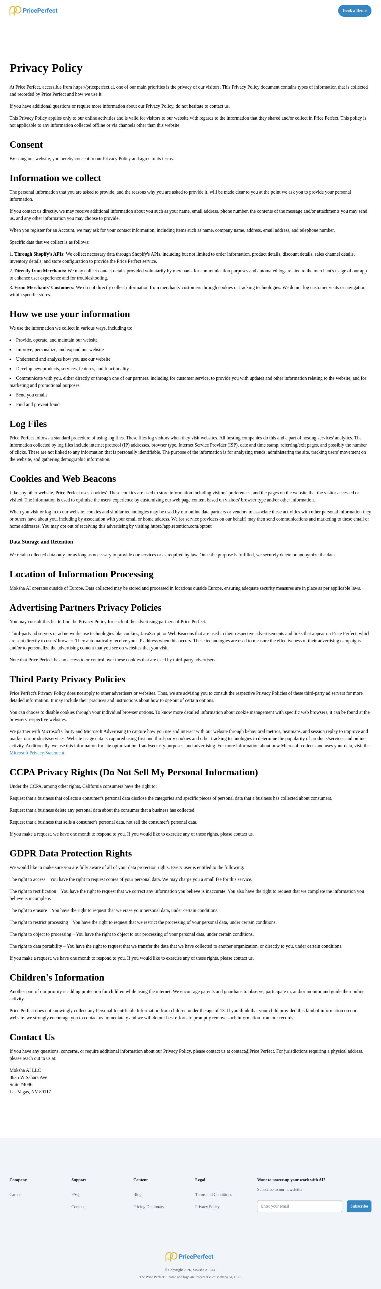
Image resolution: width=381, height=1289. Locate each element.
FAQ (75, 1194)
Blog (137, 1194)
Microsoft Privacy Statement (37, 752)
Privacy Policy (207, 1207)
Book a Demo (355, 10)
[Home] (35, 11)
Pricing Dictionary (148, 1207)
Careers (16, 1194)
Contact (78, 1207)
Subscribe (359, 1206)
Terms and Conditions (213, 1194)
